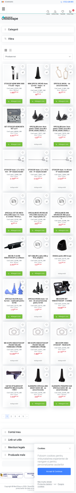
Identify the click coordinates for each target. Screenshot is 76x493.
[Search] (48, 12)
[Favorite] (62, 12)
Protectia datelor (45, 484)
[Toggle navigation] (3, 8)
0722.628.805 (67, 2)
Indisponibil (38, 144)
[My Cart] (70, 12)
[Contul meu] (55, 12)
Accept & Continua (54, 471)
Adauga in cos (14, 101)
